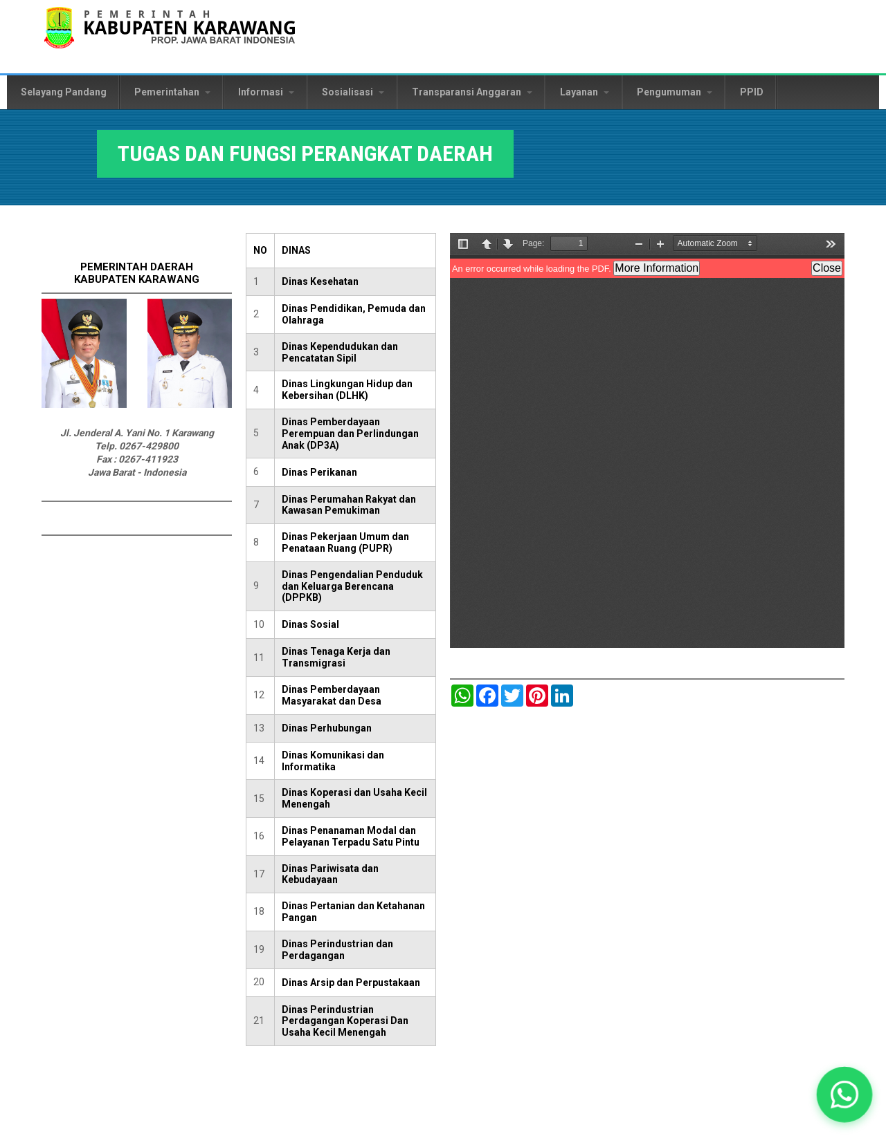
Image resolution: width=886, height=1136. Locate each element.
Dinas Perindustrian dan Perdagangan (337, 949)
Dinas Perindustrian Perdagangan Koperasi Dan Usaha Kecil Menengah (345, 1021)
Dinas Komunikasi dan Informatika (333, 760)
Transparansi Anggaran (472, 91)
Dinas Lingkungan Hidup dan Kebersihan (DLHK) (347, 389)
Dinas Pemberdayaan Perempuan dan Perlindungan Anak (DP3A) (350, 433)
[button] (845, 1095)
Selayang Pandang (64, 91)
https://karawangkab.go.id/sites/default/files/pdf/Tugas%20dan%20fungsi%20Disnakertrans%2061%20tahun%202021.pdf (647, 440)
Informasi (266, 91)
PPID (751, 91)
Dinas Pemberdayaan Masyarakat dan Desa (331, 695)
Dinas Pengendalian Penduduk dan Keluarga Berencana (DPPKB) (352, 586)
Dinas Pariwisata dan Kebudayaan (330, 874)
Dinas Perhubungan (327, 728)
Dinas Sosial (310, 624)
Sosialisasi (353, 91)
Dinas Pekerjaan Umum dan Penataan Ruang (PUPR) (345, 542)
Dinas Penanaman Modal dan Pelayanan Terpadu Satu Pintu (350, 836)
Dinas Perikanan (319, 472)
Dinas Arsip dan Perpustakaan (351, 982)
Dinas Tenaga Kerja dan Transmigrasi (336, 657)
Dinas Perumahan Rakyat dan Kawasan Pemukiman (349, 505)
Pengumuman (674, 91)
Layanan (584, 91)
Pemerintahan (172, 91)
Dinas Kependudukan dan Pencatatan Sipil (340, 352)
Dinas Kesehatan (320, 281)
